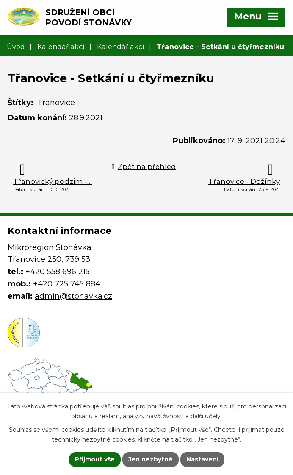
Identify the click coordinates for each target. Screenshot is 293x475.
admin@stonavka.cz (73, 296)
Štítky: (20, 102)
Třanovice (56, 102)
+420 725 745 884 (66, 284)
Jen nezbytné (150, 459)
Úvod (16, 46)
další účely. (206, 416)
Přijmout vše (95, 459)
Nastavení (202, 459)
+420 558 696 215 (57, 271)
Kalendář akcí (61, 46)
